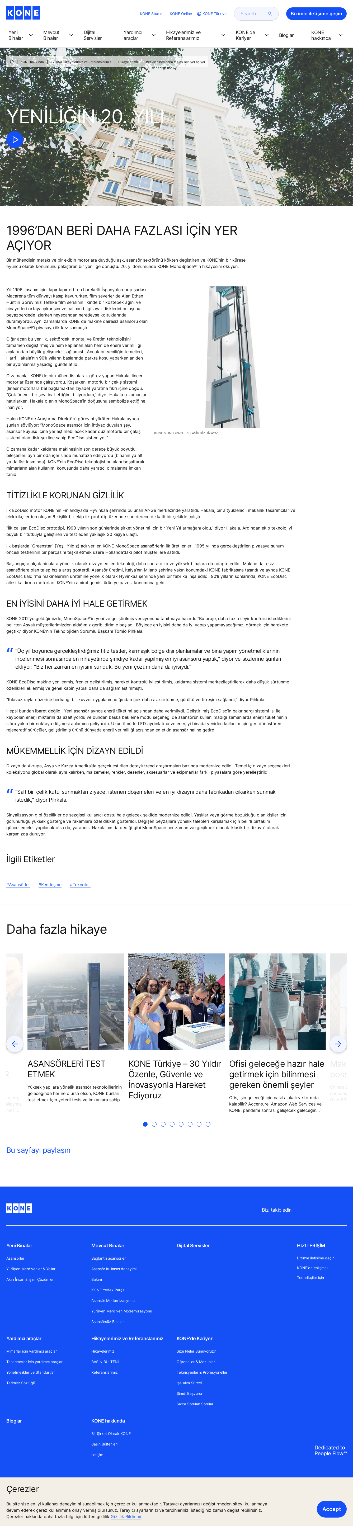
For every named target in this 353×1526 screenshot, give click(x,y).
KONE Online (181, 13)
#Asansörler (18, 884)
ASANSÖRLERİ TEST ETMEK (66, 1069)
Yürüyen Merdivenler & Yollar (30, 1269)
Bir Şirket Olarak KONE (111, 1433)
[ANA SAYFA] (12, 61)
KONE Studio (151, 13)
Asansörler (15, 1258)
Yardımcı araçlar (23, 1338)
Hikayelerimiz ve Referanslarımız (127, 1338)
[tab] (145, 1130)
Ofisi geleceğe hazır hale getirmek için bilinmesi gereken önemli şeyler (276, 1074)
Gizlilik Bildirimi (126, 1516)
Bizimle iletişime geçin (316, 1258)
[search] (253, 14)
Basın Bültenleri (104, 1444)
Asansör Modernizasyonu (113, 1300)
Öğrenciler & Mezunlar (196, 1361)
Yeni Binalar (19, 1245)
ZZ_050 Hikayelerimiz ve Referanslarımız (81, 62)
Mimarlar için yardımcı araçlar (31, 1351)
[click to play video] (14, 139)
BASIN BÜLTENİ (105, 1361)
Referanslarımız (104, 1372)
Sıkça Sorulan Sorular (195, 1404)
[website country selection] (211, 14)
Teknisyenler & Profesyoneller (202, 1372)
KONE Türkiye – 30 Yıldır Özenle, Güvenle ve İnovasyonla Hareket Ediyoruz (174, 1079)
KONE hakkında (32, 62)
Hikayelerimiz (102, 1351)
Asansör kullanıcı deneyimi (114, 1269)
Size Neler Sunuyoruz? (196, 1351)
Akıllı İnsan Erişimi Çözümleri (30, 1279)
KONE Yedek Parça (108, 1290)
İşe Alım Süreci (189, 1383)
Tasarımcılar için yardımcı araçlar (34, 1361)
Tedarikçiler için (310, 1277)
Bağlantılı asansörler (108, 1258)
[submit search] (270, 14)
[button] (21, 35)
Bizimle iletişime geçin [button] (316, 13)
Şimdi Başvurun (190, 1393)
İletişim (97, 1454)
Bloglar (14, 1421)
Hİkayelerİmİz (128, 62)
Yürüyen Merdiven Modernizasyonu (121, 1311)
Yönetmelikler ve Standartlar (30, 1372)
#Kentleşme (50, 884)
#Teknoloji (80, 884)
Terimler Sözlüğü (20, 1383)
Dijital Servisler (193, 1245)
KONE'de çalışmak (313, 1267)
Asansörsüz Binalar (107, 1321)
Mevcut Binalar (107, 1245)
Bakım (96, 1279)
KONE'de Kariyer (195, 1338)
